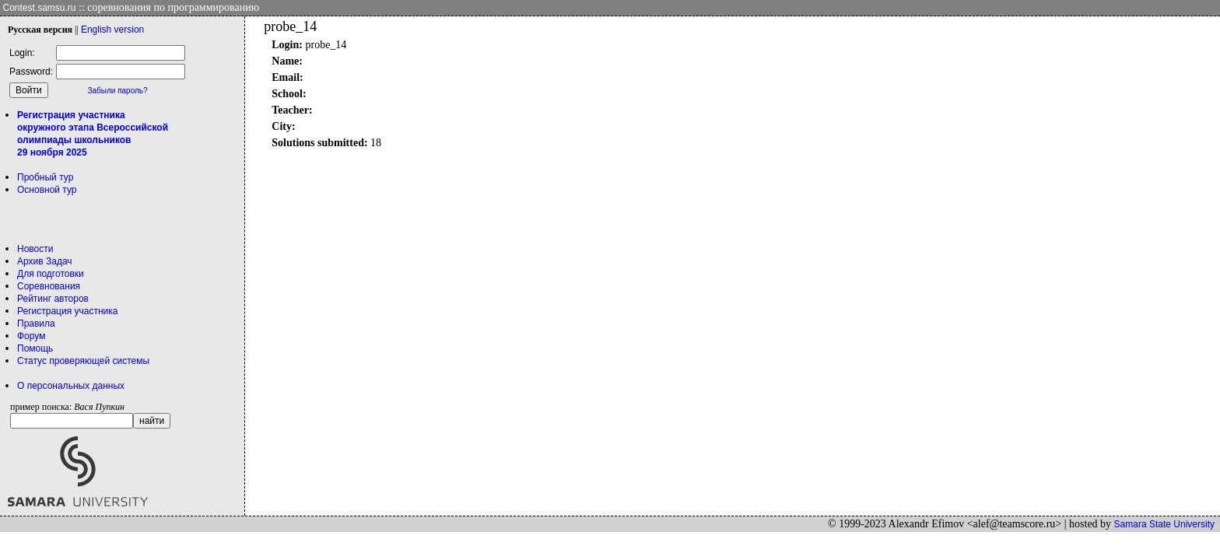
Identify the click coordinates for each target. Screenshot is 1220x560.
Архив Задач (44, 261)
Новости (35, 248)
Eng (112, 29)
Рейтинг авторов (53, 298)
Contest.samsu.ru (39, 7)
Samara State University (1164, 524)
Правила (36, 323)
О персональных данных (70, 385)
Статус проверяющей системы (83, 360)
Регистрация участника (67, 311)
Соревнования (48, 286)
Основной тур (47, 189)
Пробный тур (45, 177)
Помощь (35, 348)
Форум (31, 336)
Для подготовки (50, 273)
